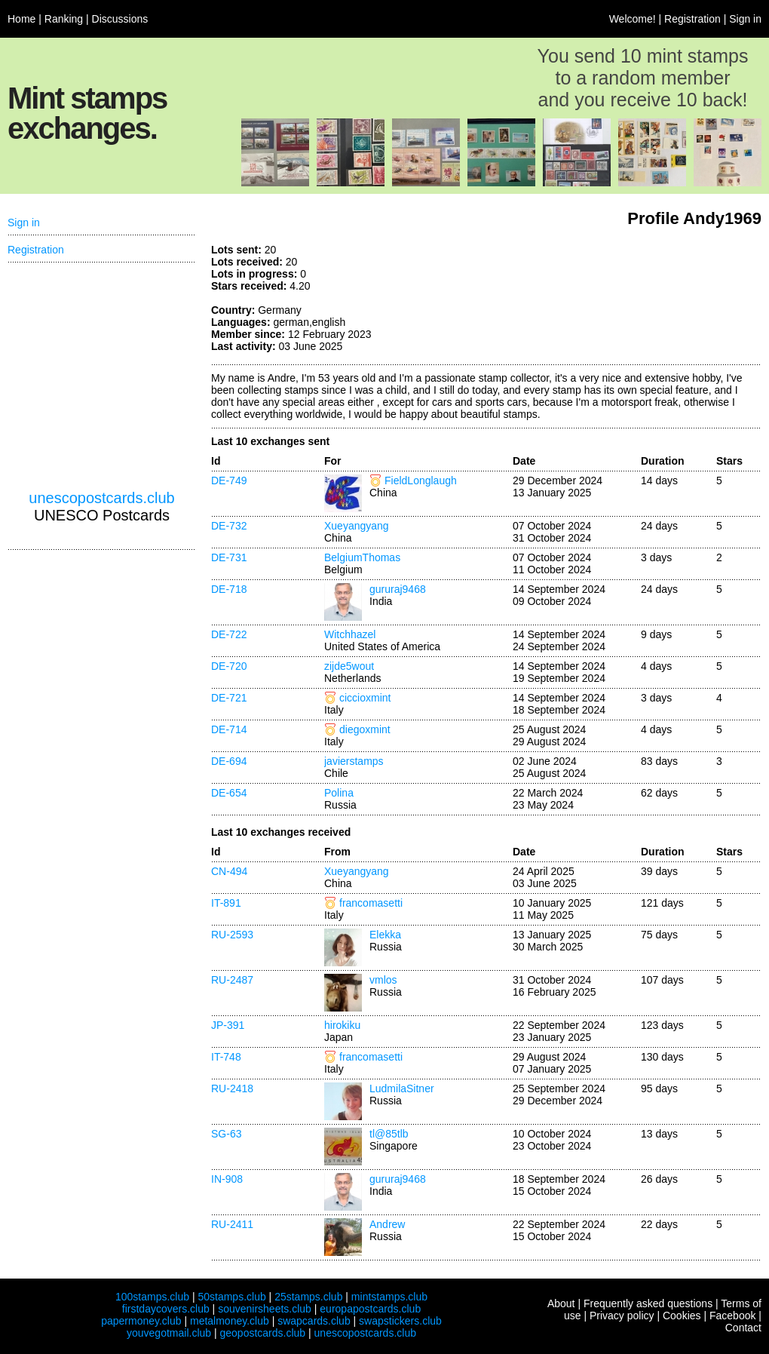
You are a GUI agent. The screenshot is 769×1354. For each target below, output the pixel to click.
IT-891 (226, 903)
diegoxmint (365, 729)
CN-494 (229, 871)
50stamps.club (231, 1297)
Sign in (745, 19)
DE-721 (229, 698)
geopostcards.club (263, 1333)
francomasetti (371, 903)
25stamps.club (308, 1297)
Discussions (120, 19)
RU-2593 (232, 935)
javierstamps (354, 761)
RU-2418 (232, 1088)
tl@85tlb (389, 1134)
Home (21, 19)
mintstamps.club (389, 1297)
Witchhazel (349, 634)
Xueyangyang (356, 526)
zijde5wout (349, 666)
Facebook (732, 1315)
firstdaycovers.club (166, 1309)
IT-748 (226, 1057)
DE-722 (229, 634)
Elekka (385, 935)
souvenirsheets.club (264, 1309)
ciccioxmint (365, 698)
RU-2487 (232, 980)
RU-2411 (232, 1224)
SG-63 (226, 1134)
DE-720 (229, 666)
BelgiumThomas (362, 557)
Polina (339, 793)
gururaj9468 (397, 589)
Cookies (682, 1315)
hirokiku (342, 1025)
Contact (743, 1328)
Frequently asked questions (648, 1303)
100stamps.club (152, 1297)
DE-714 (229, 729)
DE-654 (229, 793)
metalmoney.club (229, 1321)
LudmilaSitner (401, 1088)
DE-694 (229, 761)
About (561, 1303)
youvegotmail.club (169, 1333)
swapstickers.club (400, 1321)
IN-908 (227, 1179)
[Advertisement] (648, 300)
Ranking (63, 19)
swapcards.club (314, 1321)
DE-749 (229, 480)
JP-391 (227, 1025)
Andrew (387, 1224)
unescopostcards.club (101, 498)
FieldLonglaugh (420, 480)
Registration (692, 19)
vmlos (383, 980)
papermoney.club (141, 1321)
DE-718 (229, 589)
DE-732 (229, 526)
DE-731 (229, 557)
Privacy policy (622, 1315)
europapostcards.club (370, 1309)
